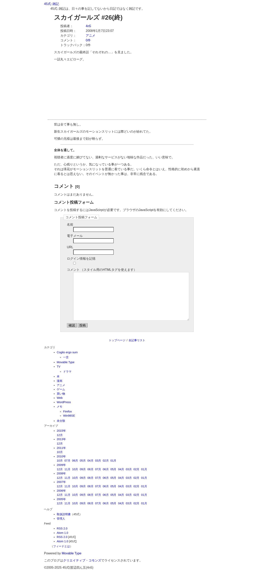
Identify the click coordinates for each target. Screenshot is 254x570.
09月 (83, 469)
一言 (66, 357)
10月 (60, 452)
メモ (59, 406)
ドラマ (67, 371)
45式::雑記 (51, 4)
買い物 (61, 393)
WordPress (64, 402)
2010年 (61, 456)
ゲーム (61, 389)
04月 (90, 460)
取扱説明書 (64, 514)
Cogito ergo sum (67, 352)
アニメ (90, 35)
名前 (70, 224)
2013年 (61, 439)
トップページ (117, 340)
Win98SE (69, 415)
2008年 (61, 473)
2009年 (61, 464)
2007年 (61, 482)
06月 (75, 460)
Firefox (67, 411)
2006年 (61, 490)
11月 (67, 469)
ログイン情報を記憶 (81, 258)
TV (58, 366)
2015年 (61, 430)
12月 (60, 435)
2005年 (61, 499)
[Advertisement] (127, 92)
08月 (90, 469)
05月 (83, 460)
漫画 (59, 380)
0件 (88, 40)
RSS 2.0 (62, 528)
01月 (113, 460)
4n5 (88, 26)
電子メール (75, 236)
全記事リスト (137, 340)
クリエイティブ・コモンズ (82, 560)
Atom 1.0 (62, 532)
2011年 (61, 447)
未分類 (61, 420)
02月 (106, 460)
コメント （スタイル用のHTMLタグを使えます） (102, 269)
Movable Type (65, 362)
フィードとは (61, 546)
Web (60, 397)
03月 (98, 460)
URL (70, 247)
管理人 (61, 518)
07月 (67, 460)
